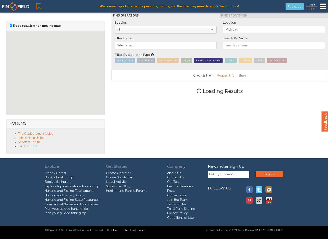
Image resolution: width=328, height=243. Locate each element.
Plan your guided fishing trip (65, 213)
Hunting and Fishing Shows (65, 195)
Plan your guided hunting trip (66, 209)
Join (311, 8)
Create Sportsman (119, 177)
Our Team (174, 182)
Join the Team (177, 200)
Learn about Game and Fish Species (71, 204)
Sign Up (269, 174)
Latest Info (129, 230)
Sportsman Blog (118, 186)
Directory (112, 230)
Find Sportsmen (234, 15)
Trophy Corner (55, 173)
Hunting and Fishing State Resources (72, 200)
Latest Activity (116, 182)
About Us (174, 173)
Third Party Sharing (181, 209)
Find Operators (126, 15)
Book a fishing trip (58, 182)
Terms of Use (176, 204)
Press (171, 191)
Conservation (177, 195)
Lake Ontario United (31, 137)
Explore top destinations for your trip (72, 186)
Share (242, 75)
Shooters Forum (29, 142)
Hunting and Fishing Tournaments (69, 191)
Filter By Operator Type (134, 55)
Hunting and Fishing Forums (126, 191)
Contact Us (175, 177)
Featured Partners (180, 186)
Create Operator (118, 173)
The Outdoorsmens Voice (35, 133)
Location (229, 22)
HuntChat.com (27, 146)
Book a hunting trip (59, 177)
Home (140, 230)
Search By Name (235, 38)
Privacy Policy (177, 213)
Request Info (225, 75)
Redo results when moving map (37, 25)
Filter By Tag (124, 38)
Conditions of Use (180, 218)
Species (121, 22)
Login (312, 4)
